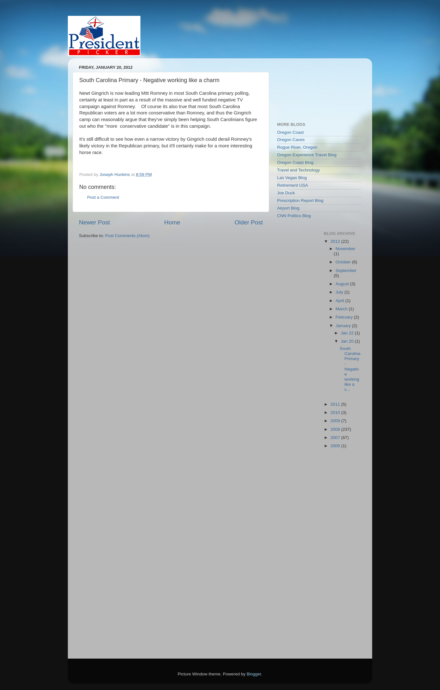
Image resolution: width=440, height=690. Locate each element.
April (341, 300)
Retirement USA (292, 185)
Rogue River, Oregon (297, 147)
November (345, 248)
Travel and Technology (298, 170)
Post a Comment (103, 197)
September (346, 270)
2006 (335, 445)
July (340, 292)
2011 (335, 404)
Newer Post (94, 222)
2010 (335, 412)
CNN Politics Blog (294, 215)
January (344, 325)
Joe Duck (286, 192)
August (343, 283)
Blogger (254, 674)
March (342, 308)
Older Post (249, 222)
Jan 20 (348, 341)
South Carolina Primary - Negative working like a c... (350, 369)
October (344, 262)
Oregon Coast (290, 132)
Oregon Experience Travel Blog (307, 154)
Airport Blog (288, 208)
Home (172, 222)
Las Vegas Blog (292, 177)
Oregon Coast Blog (295, 162)
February (345, 317)
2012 (335, 241)
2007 (335, 437)
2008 (335, 429)
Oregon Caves (291, 139)
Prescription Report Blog (300, 200)
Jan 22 (348, 333)
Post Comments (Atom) (127, 235)
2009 (335, 420)
